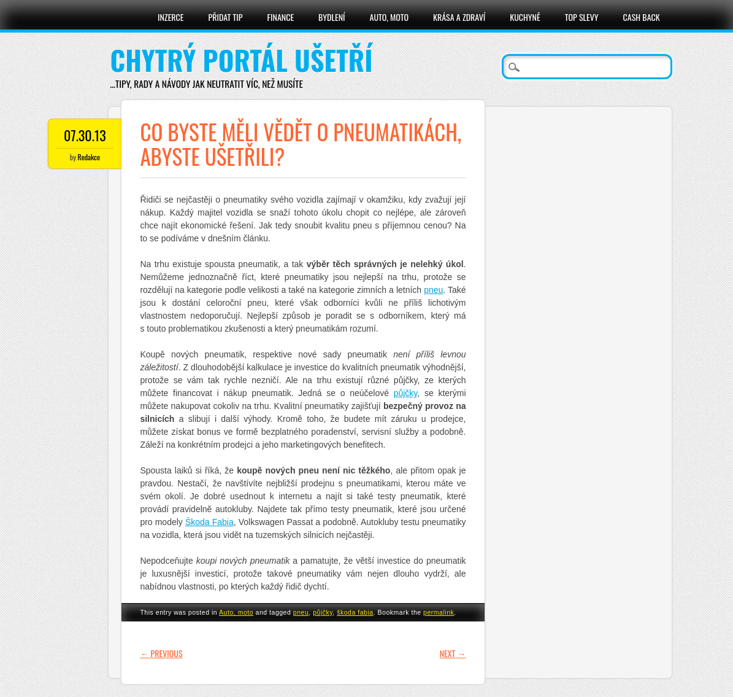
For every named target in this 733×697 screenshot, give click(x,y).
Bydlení (331, 16)
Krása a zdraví (459, 16)
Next (453, 653)
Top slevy (582, 16)
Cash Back (641, 16)
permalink (438, 612)
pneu (433, 290)
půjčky (406, 393)
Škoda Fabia (209, 522)
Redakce (89, 157)
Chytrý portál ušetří (241, 60)
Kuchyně (525, 16)
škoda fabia (355, 612)
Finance (280, 16)
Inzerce (171, 16)
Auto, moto (389, 16)
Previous (161, 653)
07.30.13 (85, 135)
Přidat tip (226, 16)
